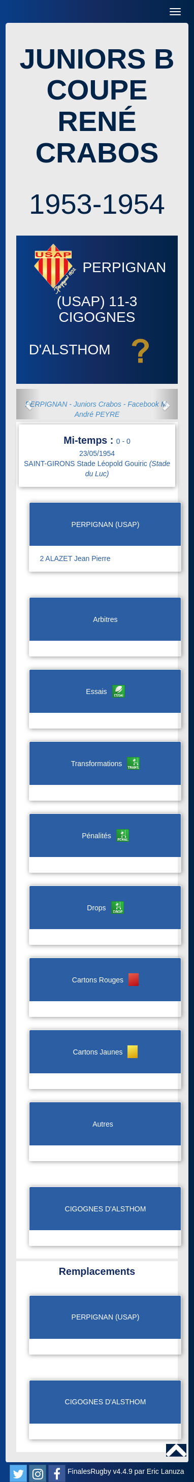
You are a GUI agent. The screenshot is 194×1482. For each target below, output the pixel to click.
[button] (28, 404)
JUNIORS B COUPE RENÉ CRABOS (97, 106)
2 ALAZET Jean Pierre (75, 558)
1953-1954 (97, 204)
